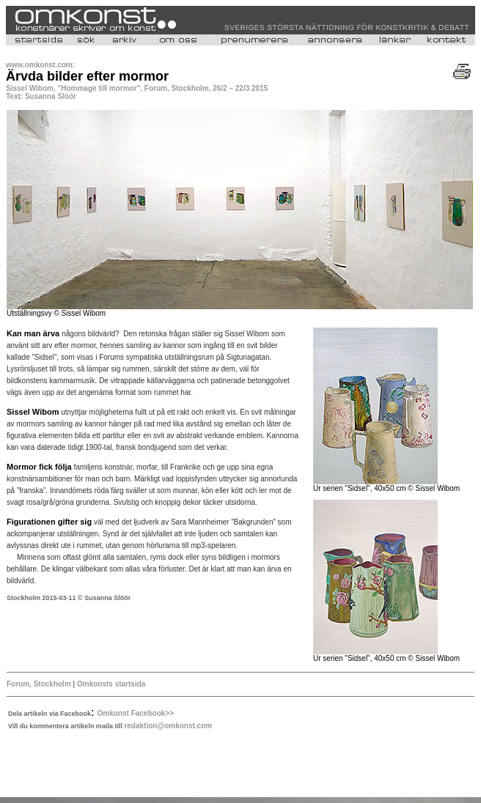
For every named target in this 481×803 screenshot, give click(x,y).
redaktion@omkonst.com (168, 726)
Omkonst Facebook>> (136, 713)
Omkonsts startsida (110, 684)
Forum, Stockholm (39, 684)
